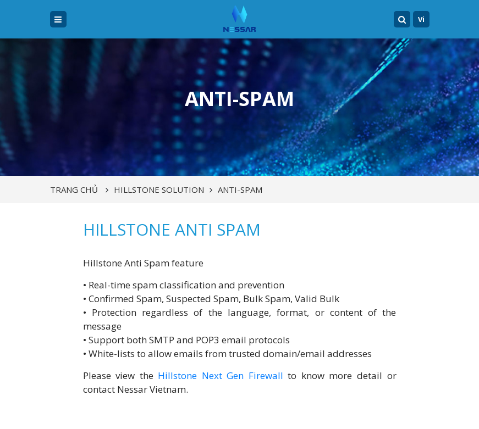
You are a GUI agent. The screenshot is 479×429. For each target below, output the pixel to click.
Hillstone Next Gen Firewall (220, 375)
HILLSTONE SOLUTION (159, 189)
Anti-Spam (240, 189)
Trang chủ (74, 189)
